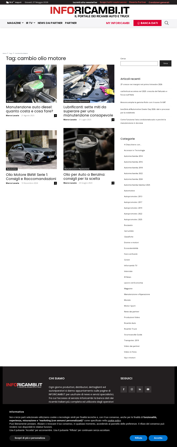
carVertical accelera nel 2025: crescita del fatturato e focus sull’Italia (143, 93)
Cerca (123, 58)
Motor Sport (129, 306)
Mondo (127, 300)
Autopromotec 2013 (133, 196)
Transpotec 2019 (131, 340)
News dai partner (131, 311)
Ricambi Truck (130, 329)
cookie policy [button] (114, 420)
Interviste (128, 271)
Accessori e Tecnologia (134, 150)
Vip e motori (129, 357)
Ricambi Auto (130, 323)
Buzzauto (128, 225)
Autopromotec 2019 (133, 208)
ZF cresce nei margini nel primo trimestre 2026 (141, 84)
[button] (166, 23)
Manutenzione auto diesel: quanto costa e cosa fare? (29, 109)
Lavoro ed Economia (133, 282)
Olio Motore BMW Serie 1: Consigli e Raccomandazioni (31, 176)
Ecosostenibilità (131, 248)
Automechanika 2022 (133, 173)
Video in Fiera (130, 352)
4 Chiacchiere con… (133, 144)
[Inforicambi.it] (90, 11)
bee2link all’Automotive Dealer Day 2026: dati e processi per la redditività (145, 111)
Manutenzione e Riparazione (76, 101)
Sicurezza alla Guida (133, 334)
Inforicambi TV (130, 265)
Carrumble (129, 231)
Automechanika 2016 (133, 162)
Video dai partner (132, 346)
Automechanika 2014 (133, 156)
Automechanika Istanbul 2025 (137, 185)
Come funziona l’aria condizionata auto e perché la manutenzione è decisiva (143, 121)
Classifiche (128, 236)
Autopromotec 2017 (133, 202)
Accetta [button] (158, 438)
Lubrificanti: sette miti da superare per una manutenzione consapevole (88, 111)
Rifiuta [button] (138, 438)
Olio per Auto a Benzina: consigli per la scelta (84, 176)
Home (5, 53)
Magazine (128, 288)
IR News (10, 101)
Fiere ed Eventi (130, 254)
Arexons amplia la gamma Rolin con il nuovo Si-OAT (143, 102)
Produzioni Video (132, 317)
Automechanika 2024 (133, 179)
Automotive (12, 169)
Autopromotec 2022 (133, 213)
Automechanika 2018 (133, 167)
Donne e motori (131, 242)
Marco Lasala (12, 115)
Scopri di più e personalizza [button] (30, 438)
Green (127, 259)
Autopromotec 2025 (133, 219)
